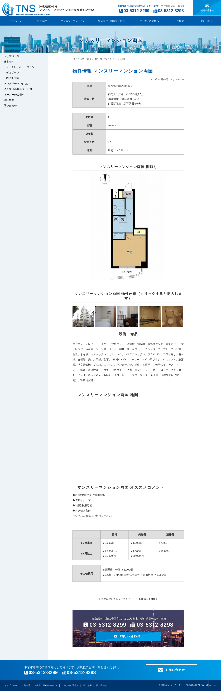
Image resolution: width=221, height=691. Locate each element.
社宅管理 (42, 21)
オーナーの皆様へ (149, 21)
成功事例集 (15, 83)
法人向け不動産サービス (111, 21)
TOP (74, 59)
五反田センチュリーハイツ (114, 598)
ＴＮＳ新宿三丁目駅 (145, 598)
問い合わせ (207, 21)
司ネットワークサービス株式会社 (181, 685)
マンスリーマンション (73, 21)
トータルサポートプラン (23, 70)
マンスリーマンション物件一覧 (90, 59)
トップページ (14, 21)
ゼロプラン (15, 77)
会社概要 (179, 21)
